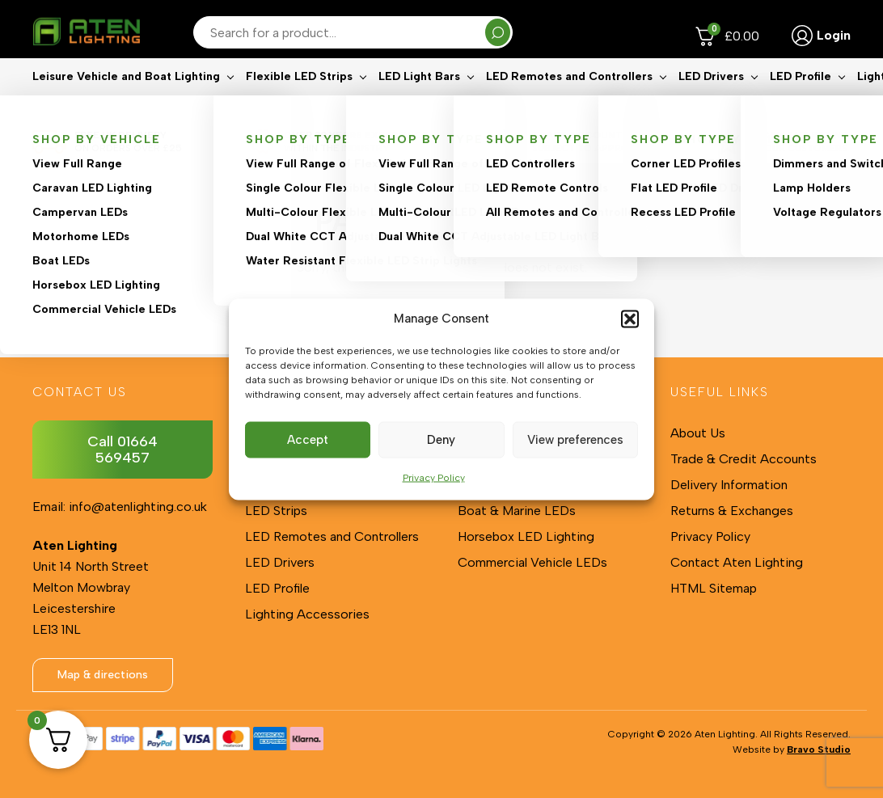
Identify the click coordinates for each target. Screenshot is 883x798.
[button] (630, 318)
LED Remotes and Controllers (569, 101)
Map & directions (102, 675)
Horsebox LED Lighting (526, 536)
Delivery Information (729, 484)
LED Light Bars (419, 101)
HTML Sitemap (713, 588)
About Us (697, 433)
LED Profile (800, 101)
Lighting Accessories (307, 614)
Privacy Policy (434, 477)
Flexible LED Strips (299, 101)
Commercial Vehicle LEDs (532, 562)
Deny (441, 440)
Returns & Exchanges (731, 510)
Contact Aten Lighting (736, 562)
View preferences (575, 440)
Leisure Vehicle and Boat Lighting (126, 101)
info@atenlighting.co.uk (138, 506)
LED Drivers (711, 101)
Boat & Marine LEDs (517, 510)
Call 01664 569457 (122, 450)
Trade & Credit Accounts (743, 459)
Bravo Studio (819, 749)
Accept (307, 440)
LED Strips (276, 510)
